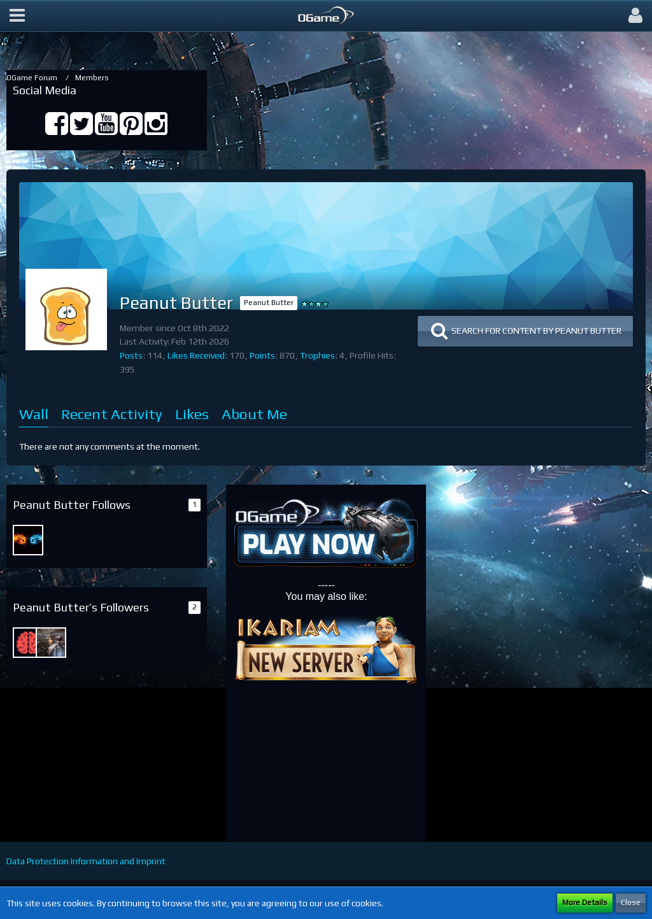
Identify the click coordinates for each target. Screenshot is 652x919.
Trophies (317, 355)
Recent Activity (111, 413)
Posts (131, 355)
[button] (17, 16)
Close (631, 902)
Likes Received (196, 355)
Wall (33, 413)
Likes (192, 413)
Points (262, 355)
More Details (584, 902)
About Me (254, 413)
